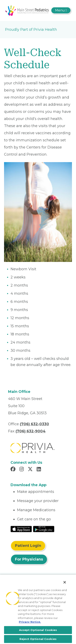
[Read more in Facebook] (14, 469)
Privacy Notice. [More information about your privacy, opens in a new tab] (30, 621)
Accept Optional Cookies (38, 630)
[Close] (64, 582)
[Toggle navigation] (61, 10)
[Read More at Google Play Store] (43, 528)
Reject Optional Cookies (38, 639)
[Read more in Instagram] (22, 469)
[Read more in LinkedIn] (39, 469)
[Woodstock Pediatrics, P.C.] (27, 10)
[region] (38, 609)
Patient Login (28, 545)
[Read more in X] (31, 469)
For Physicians (29, 559)
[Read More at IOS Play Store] (21, 528)
